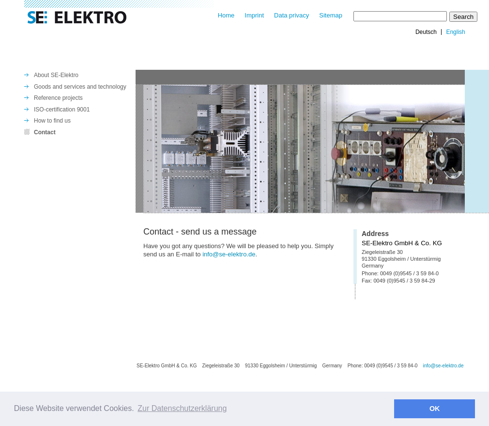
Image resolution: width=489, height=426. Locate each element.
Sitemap (330, 15)
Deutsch (426, 32)
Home (226, 15)
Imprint (254, 15)
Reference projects (58, 98)
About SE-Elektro (56, 75)
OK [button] (434, 408)
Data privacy (291, 15)
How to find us (52, 120)
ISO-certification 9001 (62, 109)
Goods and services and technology (80, 86)
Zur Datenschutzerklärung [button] (182, 408)
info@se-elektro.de (228, 254)
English (455, 32)
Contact (45, 132)
